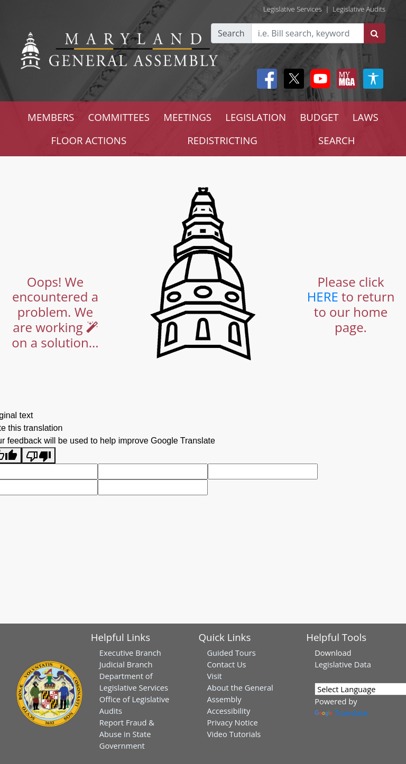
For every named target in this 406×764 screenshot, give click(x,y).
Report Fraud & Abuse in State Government (126, 734)
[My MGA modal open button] (345, 79)
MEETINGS (187, 117)
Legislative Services (292, 9)
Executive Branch (130, 652)
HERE (322, 296)
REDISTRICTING (222, 140)
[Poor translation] (39, 455)
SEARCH (336, 140)
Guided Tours (231, 652)
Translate (341, 713)
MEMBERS (50, 117)
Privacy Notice (232, 722)
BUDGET (319, 117)
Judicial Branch (126, 664)
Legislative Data (343, 664)
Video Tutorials (234, 734)
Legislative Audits (359, 9)
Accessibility (228, 710)
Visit (214, 676)
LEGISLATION (255, 117)
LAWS (366, 117)
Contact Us (226, 664)
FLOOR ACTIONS (89, 140)
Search (231, 33)
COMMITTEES (119, 117)
